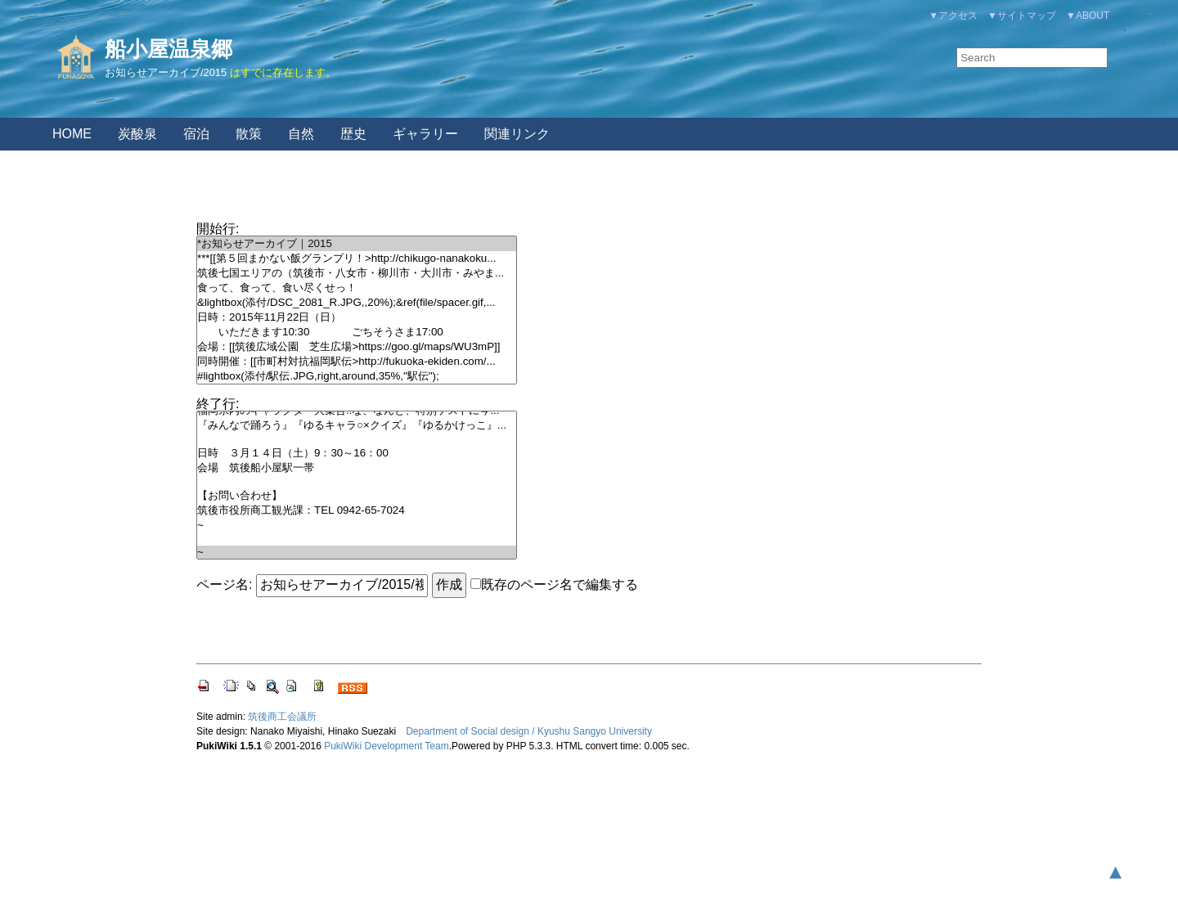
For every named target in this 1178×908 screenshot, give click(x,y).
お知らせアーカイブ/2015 (166, 72)
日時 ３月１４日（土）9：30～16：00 (356, 453)
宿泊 (196, 134)
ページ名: (224, 584)
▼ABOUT (1087, 15)
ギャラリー (425, 134)
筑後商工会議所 (282, 716)
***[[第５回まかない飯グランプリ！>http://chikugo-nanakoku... (356, 258)
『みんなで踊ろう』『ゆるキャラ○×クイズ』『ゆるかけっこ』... (356, 425)
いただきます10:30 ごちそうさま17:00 (356, 332)
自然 (301, 134)
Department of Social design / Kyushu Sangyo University (529, 731)
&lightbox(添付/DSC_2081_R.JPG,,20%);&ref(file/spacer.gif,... (356, 302)
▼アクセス (953, 15)
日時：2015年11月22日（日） (356, 317)
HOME (72, 134)
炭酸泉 (137, 134)
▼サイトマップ (1021, 15)
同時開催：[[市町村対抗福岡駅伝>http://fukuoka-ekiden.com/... (356, 361)
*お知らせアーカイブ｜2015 (356, 243)
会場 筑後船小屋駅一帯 (356, 468)
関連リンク (517, 134)
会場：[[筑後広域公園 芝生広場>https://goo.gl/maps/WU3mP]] (356, 346)
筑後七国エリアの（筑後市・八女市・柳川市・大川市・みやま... (356, 273)
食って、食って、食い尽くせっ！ (356, 288)
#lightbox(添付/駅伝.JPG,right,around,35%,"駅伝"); (356, 376)
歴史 (353, 134)
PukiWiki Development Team (386, 746)
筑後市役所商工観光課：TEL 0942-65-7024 (356, 510)
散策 (249, 134)
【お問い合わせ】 (356, 495)
